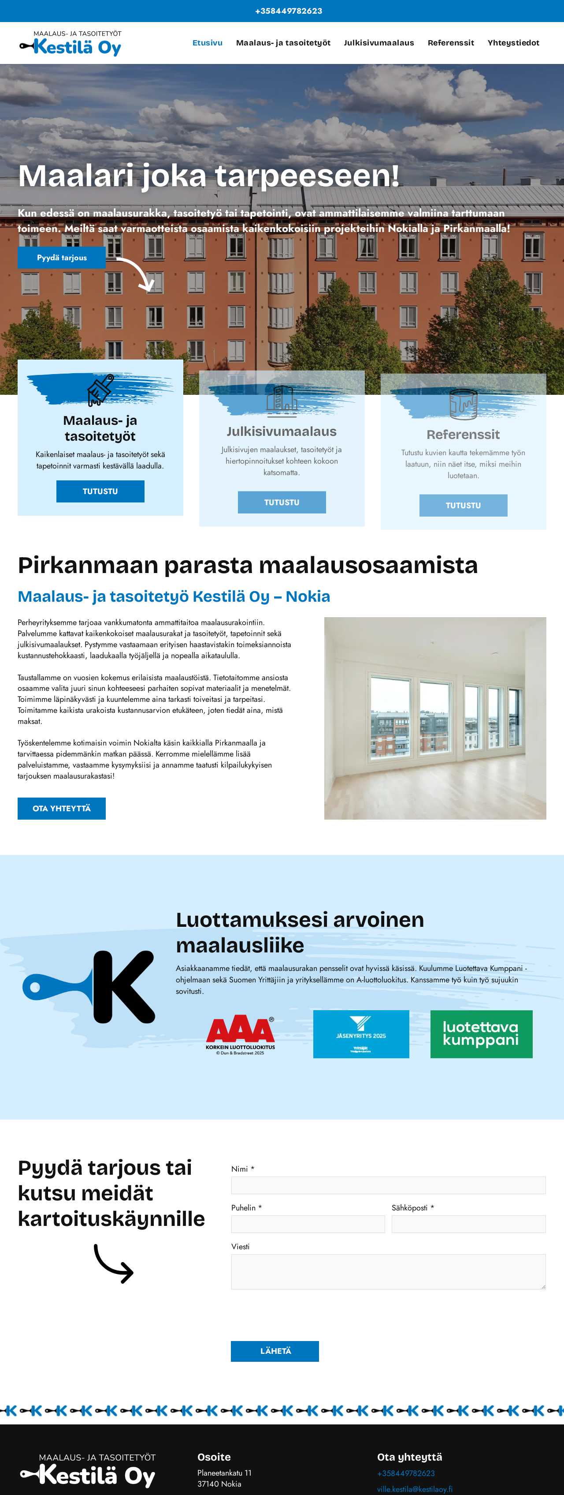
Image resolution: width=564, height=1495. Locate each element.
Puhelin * (247, 1208)
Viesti (240, 1246)
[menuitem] (208, 43)
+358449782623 (406, 1473)
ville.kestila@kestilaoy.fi (415, 1489)
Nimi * (243, 1169)
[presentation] (298, 1314)
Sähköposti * (413, 1208)
